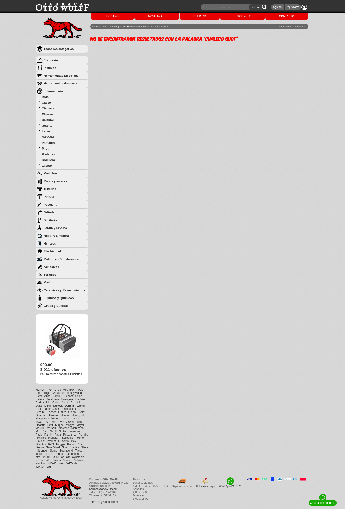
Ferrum (40, 412)
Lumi (50, 425)
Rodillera (48, 160)
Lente (46, 131)
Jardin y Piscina (55, 228)
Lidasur (40, 425)
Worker (40, 466)
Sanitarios (51, 220)
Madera (49, 282)
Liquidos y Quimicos (59, 298)
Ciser (65, 402)
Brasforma (52, 399)
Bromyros (67, 399)
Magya (70, 425)
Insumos (50, 68)
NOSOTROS (112, 16)
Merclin (40, 428)
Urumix (65, 457)
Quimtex (41, 444)
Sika (64, 447)
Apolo (80, 389)
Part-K (48, 434)
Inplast (77, 418)
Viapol (39, 460)
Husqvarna (42, 418)
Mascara (48, 137)
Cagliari (80, 399)
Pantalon (48, 142)
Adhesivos (51, 267)
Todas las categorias (59, 49)
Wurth (50, 466)
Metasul (51, 428)
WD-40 (52, 463)
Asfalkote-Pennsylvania (67, 393)
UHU (56, 457)
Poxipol (40, 441)
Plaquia (52, 437)
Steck (84, 447)
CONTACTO (286, 16)
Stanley (74, 447)
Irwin (53, 421)
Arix (38, 393)
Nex (45, 431)
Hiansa (65, 415)
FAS (77, 409)
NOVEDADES (156, 16)
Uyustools (78, 457)
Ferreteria (51, 60)
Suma (53, 450)
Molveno (64, 428)
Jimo (79, 421)
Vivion (57, 460)
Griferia (49, 212)
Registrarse (293, 7)
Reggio (60, 444)
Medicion (50, 173)
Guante (47, 125)
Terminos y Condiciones (103, 502)
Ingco (67, 418)
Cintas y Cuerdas (56, 306)
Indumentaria (53, 91)
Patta (58, 434)
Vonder (67, 460)
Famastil (67, 409)
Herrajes (50, 243)
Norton (63, 431)
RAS (51, 444)
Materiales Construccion (61, 259)
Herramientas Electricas (61, 75)
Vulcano (79, 460)
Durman (70, 405)
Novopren (75, 431)
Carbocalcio (43, 402)
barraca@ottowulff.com (103, 489)
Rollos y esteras (55, 181)
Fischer (51, 412)
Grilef (82, 412)
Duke (39, 405)
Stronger (42, 450)
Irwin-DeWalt (66, 421)
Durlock (58, 405)
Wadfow (41, 463)
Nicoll (53, 431)
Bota (45, 97)
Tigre (39, 453)
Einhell (81, 405)
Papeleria (50, 204)
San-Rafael (53, 447)
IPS (46, 421)
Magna (59, 425)
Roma (70, 444)
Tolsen (48, 453)
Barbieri (57, 396)
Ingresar (277, 7)
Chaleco (48, 108)
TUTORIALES (242, 16)
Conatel (75, 402)
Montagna (77, 428)
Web (61, 463)
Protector (48, 154)
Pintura (49, 197)
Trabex (58, 453)
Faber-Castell (52, 409)
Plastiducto (66, 437)
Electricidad (52, 251)
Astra (39, 396)
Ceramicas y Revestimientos (64, 290)
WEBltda (71, 463)
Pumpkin (63, 441)
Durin (47, 405)
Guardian (41, 415)
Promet (51, 441)
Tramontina (72, 453)
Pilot (45, 148)
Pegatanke (69, 434)
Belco (78, 396)
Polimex (80, 437)
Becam (68, 396)
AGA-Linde (54, 389)
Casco (46, 102)
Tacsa (78, 450)
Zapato (47, 165)
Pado (39, 434)
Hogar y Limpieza (56, 235)
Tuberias (50, 189)
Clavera (47, 114)
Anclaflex (68, 389)
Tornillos (50, 274)
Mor (38, 431)
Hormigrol (78, 415)
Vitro (48, 460)
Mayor (80, 425)
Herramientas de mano (60, 83)
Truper (46, 457)
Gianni (72, 412)
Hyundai (56, 418)
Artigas (47, 393)
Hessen (54, 415)
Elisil (38, 409)
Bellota (40, 399)
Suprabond (66, 450)
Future (62, 412)
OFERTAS (199, 16)
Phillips (41, 437)
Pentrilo (83, 434)
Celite (56, 402)
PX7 (73, 441)
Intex (39, 421)
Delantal (48, 120)
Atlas (47, 396)
